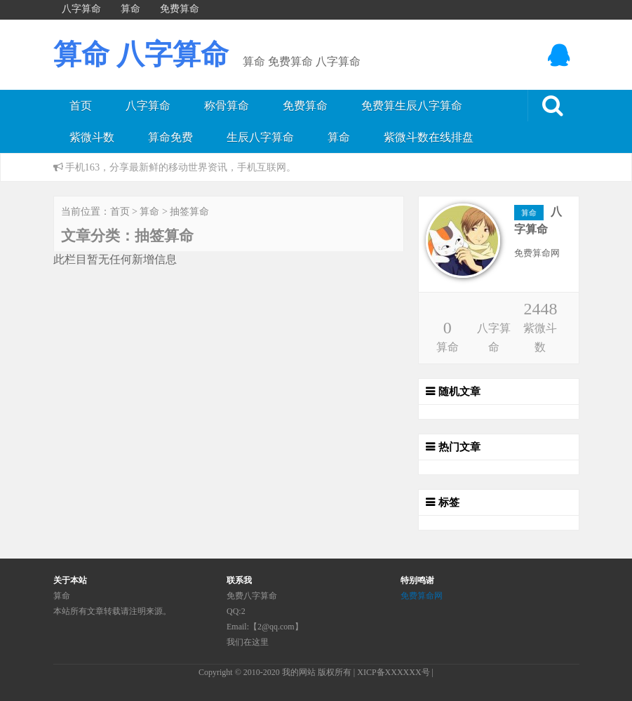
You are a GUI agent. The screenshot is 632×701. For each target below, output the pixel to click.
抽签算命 (189, 211)
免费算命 (305, 106)
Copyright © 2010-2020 (240, 672)
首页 (80, 106)
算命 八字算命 (141, 54)
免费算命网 (422, 596)
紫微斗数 (91, 137)
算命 (339, 137)
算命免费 (170, 137)
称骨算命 (226, 106)
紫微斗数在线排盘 (428, 137)
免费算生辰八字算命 (411, 106)
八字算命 (148, 106)
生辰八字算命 (260, 137)
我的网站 (299, 672)
